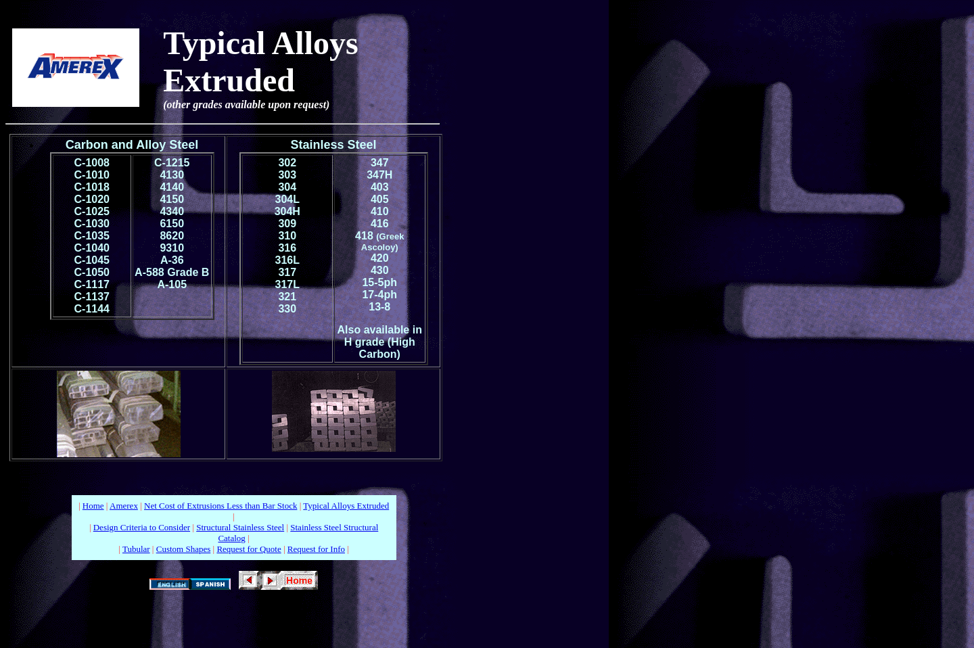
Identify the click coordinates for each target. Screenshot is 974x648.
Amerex (124, 506)
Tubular (136, 549)
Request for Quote (248, 549)
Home (93, 506)
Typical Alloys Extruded (346, 506)
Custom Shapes (183, 549)
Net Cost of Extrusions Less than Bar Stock (220, 506)
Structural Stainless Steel (240, 527)
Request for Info (316, 549)
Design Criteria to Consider (141, 527)
